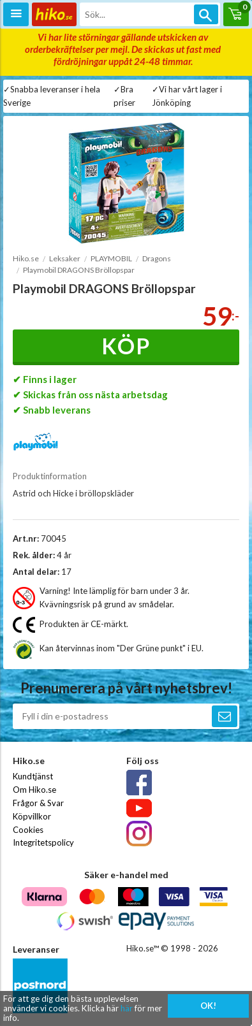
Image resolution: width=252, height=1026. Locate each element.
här (127, 1008)
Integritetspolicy (43, 842)
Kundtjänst (33, 776)
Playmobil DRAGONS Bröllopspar (79, 270)
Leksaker (64, 258)
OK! (208, 1006)
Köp (126, 346)
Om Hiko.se (34, 789)
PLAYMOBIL (111, 258)
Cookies (28, 830)
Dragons (156, 258)
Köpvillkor (32, 816)
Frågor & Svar (38, 803)
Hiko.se (26, 258)
